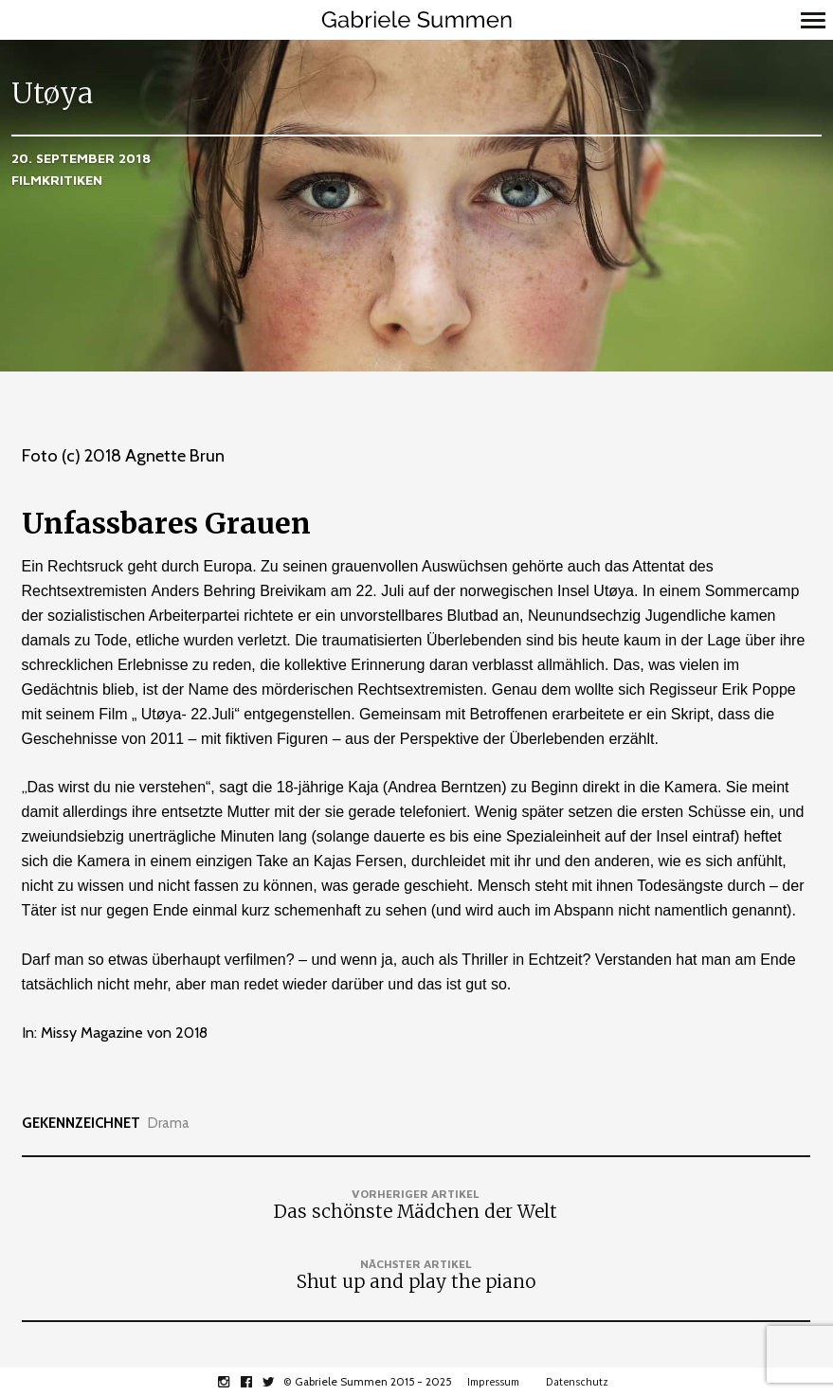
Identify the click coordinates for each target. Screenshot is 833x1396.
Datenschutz (577, 1381)
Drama (169, 1123)
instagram (233, 1381)
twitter (279, 1381)
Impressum (493, 1381)
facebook (256, 1381)
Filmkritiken (56, 180)
